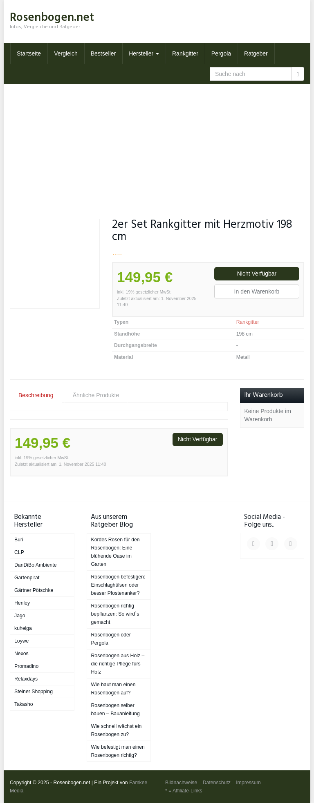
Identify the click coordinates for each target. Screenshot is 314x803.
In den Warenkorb (257, 291)
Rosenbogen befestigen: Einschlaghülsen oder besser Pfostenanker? (118, 585)
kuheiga (23, 628)
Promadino (26, 666)
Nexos (21, 653)
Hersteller (144, 53)
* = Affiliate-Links (183, 791)
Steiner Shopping (33, 691)
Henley (22, 603)
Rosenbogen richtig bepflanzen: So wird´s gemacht (115, 614)
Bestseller (103, 53)
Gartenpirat (26, 578)
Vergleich (66, 53)
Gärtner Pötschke (33, 590)
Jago (19, 615)
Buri (18, 540)
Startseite (29, 53)
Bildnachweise (181, 782)
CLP (19, 552)
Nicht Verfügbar (257, 273)
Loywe (21, 641)
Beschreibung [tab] (36, 395)
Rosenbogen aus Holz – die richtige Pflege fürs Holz (118, 664)
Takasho (23, 704)
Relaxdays (26, 679)
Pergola (221, 53)
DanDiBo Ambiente (35, 565)
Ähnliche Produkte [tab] (96, 395)
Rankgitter (185, 53)
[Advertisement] (157, 145)
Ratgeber (256, 53)
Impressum (248, 782)
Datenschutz (217, 782)
